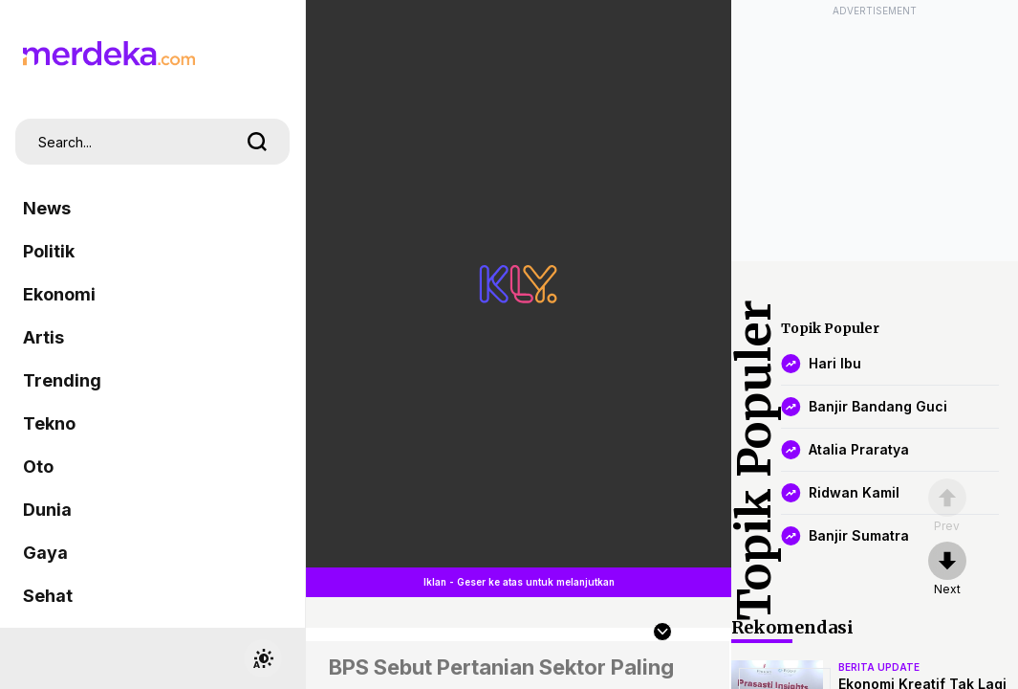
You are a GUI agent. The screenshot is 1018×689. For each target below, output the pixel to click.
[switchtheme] (263, 658)
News (47, 208)
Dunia (47, 510)
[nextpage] (947, 569)
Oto (38, 466)
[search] (257, 142)
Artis (43, 337)
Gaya (45, 553)
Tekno (49, 423)
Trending (62, 380)
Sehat (48, 596)
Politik (49, 251)
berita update (879, 667)
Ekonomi (59, 294)
